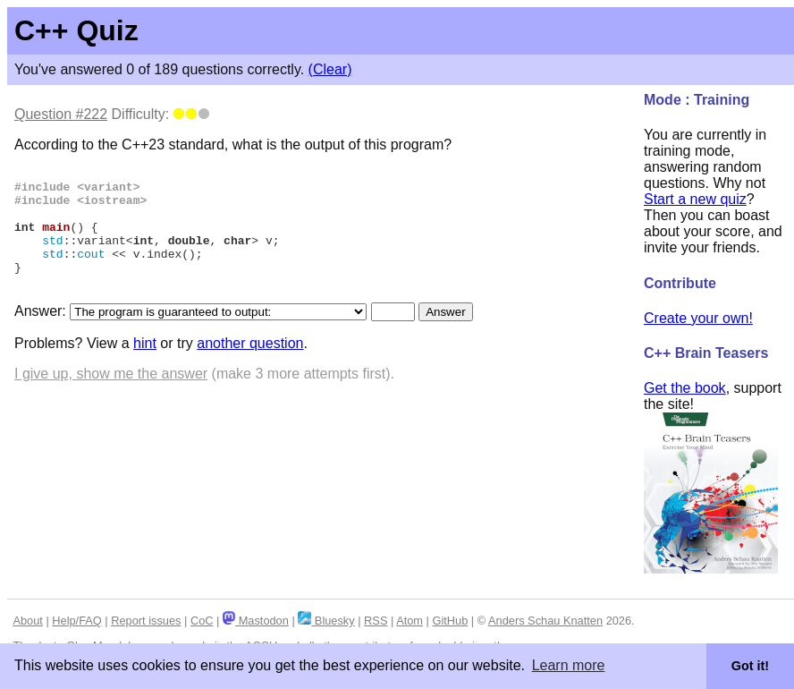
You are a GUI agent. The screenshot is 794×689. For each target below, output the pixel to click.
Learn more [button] (568, 665)
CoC (202, 620)
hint (144, 367)
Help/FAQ (76, 620)
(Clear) (330, 69)
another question (250, 367)
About (27, 620)
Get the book (685, 388)
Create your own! (698, 318)
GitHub (450, 620)
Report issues (146, 620)
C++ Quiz (76, 30)
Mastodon (256, 620)
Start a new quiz (695, 199)
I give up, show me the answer (110, 397)
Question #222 (60, 114)
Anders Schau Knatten (545, 620)
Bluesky (326, 620)
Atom (409, 620)
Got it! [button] (750, 666)
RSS (375, 620)
